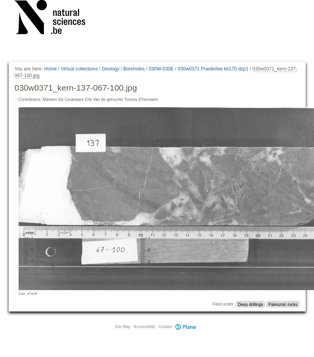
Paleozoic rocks (283, 304)
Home (50, 69)
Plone (186, 327)
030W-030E (160, 69)
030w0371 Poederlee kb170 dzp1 (213, 69)
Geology (111, 69)
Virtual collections (79, 69)
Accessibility (144, 327)
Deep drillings (250, 304)
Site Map (122, 327)
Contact (165, 327)
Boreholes (134, 69)
